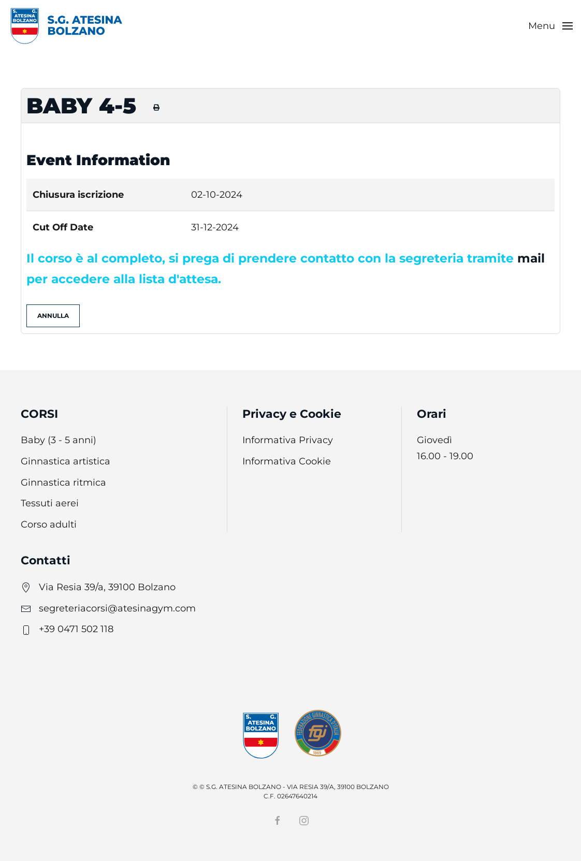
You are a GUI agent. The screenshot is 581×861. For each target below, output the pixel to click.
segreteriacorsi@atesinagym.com (117, 608)
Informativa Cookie (286, 461)
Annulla (53, 315)
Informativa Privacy (287, 440)
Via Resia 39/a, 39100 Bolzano (107, 587)
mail (531, 258)
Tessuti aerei (50, 503)
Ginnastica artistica (65, 461)
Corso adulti (49, 524)
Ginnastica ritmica (63, 482)
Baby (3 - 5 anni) (58, 440)
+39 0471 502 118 (76, 629)
